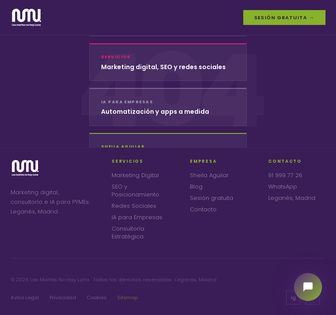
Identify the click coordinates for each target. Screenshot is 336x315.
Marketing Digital (135, 175)
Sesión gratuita (211, 198)
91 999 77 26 (285, 175)
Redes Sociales (134, 206)
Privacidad (62, 297)
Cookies (97, 297)
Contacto (203, 209)
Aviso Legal (24, 297)
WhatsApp (282, 186)
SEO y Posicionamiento (135, 190)
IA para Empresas (137, 217)
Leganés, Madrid (291, 198)
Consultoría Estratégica (128, 232)
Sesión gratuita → (284, 17)
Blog (196, 186)
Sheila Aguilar (209, 175)
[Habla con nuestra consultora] (308, 287)
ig (293, 297)
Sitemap (127, 297)
